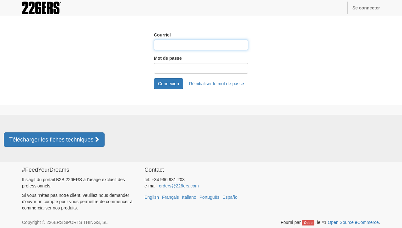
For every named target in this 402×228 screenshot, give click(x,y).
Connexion (168, 83)
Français (170, 197)
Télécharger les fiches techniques (54, 139)
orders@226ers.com (179, 185)
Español (231, 197)
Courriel (162, 34)
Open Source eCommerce (353, 222)
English (151, 197)
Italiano (189, 197)
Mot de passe (168, 58)
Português (209, 197)
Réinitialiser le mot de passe (216, 83)
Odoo (308, 223)
